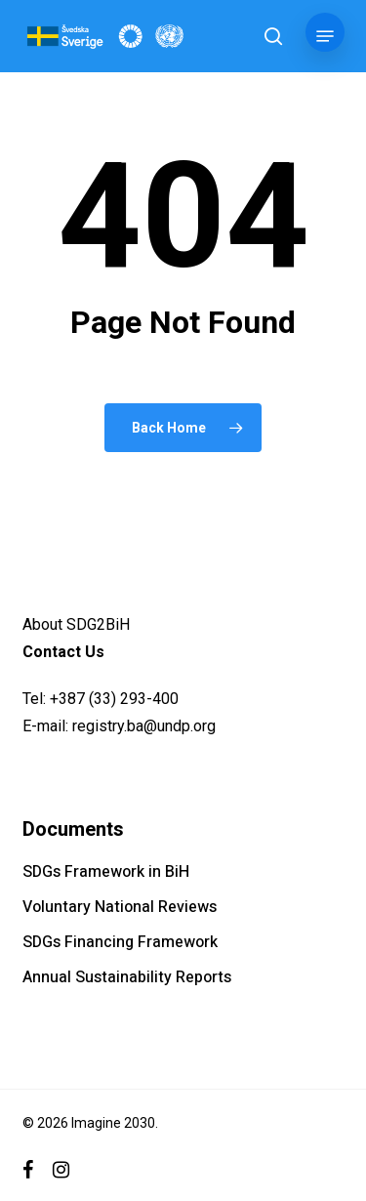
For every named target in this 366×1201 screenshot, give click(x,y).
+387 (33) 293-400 (114, 698)
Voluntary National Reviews (119, 907)
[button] (325, 36)
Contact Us (63, 651)
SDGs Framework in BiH (105, 872)
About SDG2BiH (76, 624)
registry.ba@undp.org (144, 726)
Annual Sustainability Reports (126, 977)
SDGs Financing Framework (120, 942)
